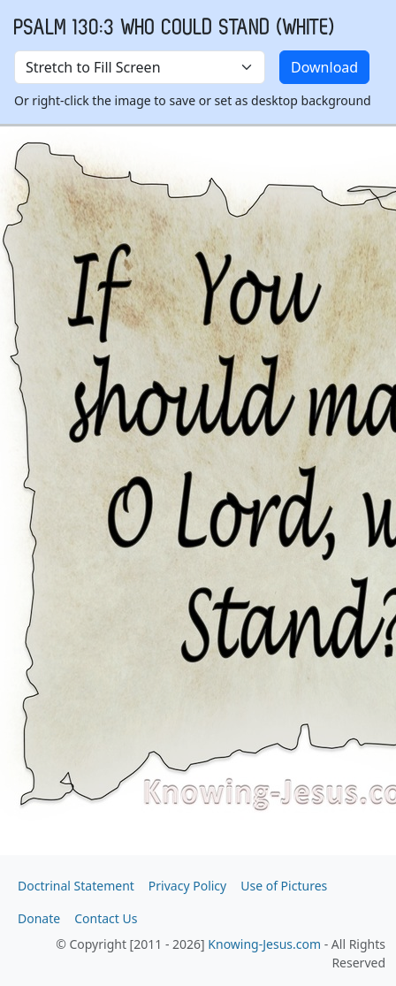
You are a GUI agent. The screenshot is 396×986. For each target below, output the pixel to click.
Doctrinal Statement (76, 885)
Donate (39, 918)
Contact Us (105, 918)
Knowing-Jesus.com (264, 944)
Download (324, 67)
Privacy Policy (187, 885)
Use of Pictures (283, 885)
